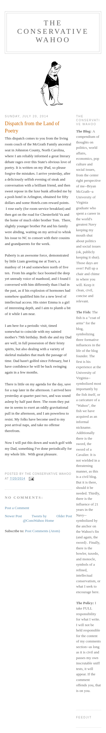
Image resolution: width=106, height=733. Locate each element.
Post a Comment (17, 508)
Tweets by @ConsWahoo (35, 518)
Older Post (64, 516)
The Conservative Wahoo (53, 31)
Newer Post (13, 516)
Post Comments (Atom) (42, 531)
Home (49, 520)
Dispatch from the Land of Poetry (32, 127)
